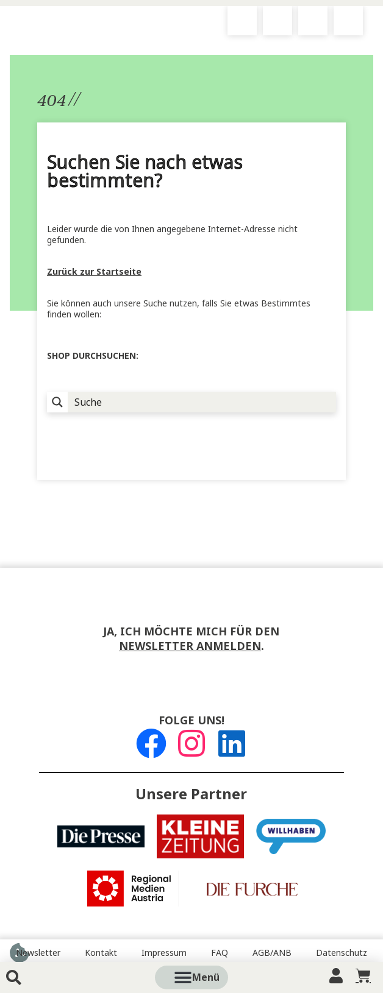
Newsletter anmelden (190, 646)
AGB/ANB (272, 953)
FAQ (219, 953)
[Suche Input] (202, 402)
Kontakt (101, 953)
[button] (205, 977)
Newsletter (38, 953)
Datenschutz (341, 953)
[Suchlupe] (57, 402)
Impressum (164, 953)
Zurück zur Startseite (94, 272)
